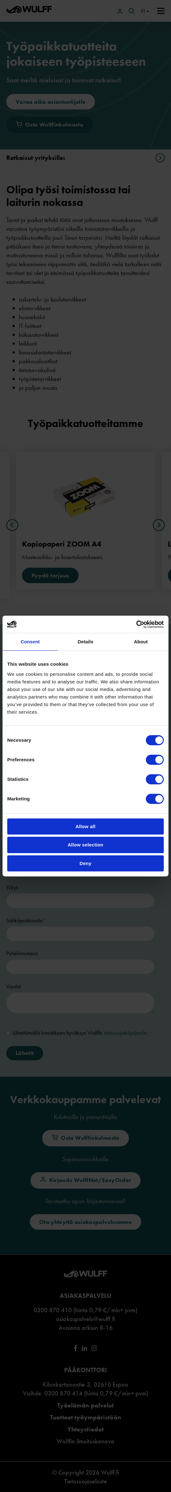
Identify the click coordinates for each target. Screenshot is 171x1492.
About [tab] (141, 641)
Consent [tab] (30, 641)
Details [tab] (85, 641)
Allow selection (85, 844)
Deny (85, 863)
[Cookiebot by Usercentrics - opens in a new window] (136, 624)
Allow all (85, 826)
